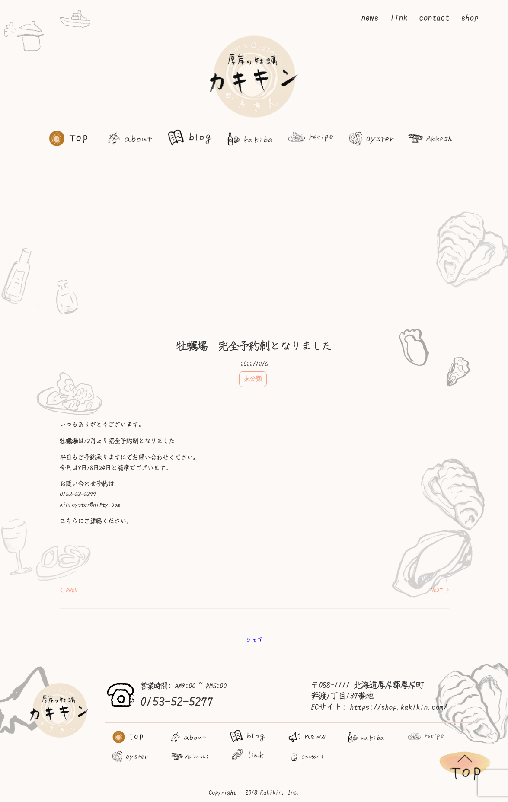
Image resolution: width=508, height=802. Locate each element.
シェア (254, 640)
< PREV (69, 590)
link (398, 17)
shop (469, 17)
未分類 (253, 379)
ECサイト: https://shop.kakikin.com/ (379, 707)
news (369, 17)
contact (434, 17)
